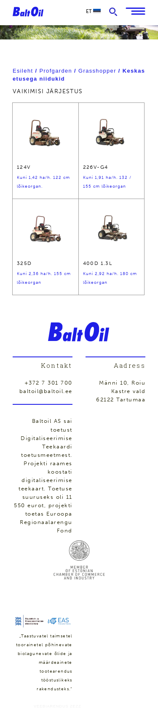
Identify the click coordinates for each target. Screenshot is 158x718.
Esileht (23, 71)
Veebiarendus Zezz (57, 706)
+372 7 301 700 (48, 383)
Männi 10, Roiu (122, 383)
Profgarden (55, 71)
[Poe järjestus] (79, 91)
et (93, 11)
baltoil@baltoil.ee (45, 391)
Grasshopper (97, 71)
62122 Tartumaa (120, 399)
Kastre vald (128, 391)
